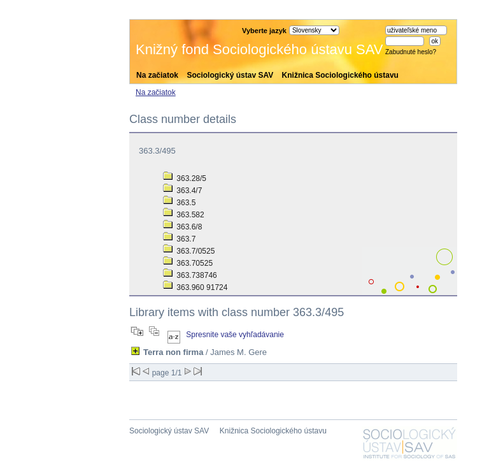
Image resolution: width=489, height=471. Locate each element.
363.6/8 (182, 226)
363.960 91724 (195, 287)
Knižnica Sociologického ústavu (340, 75)
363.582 (183, 214)
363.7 (179, 239)
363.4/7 (182, 190)
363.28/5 (184, 178)
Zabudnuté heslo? (410, 51)
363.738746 (190, 275)
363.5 (179, 202)
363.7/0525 (189, 251)
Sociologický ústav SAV (230, 75)
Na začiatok (157, 75)
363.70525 (188, 263)
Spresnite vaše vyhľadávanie (235, 334)
